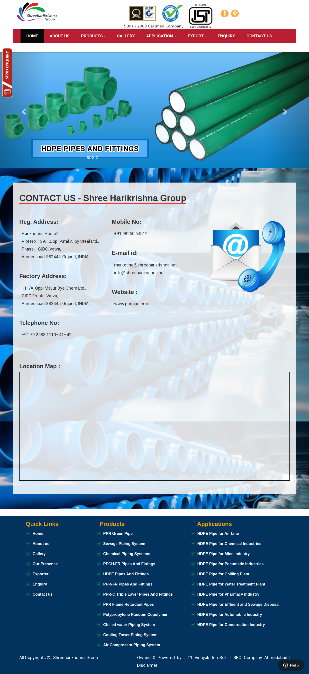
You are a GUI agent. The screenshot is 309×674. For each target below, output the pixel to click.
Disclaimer (147, 665)
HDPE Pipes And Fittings (126, 574)
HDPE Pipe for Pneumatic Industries (230, 564)
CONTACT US (259, 36)
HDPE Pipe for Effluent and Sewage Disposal (238, 604)
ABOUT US (60, 36)
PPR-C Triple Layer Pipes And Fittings (138, 594)
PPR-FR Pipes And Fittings (128, 584)
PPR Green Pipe (118, 533)
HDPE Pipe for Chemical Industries (229, 544)
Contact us (43, 594)
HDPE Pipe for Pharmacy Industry (228, 594)
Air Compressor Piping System (131, 645)
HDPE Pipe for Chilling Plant (223, 574)
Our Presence (45, 564)
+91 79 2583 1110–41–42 (46, 334)
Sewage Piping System (124, 544)
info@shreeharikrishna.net (139, 272)
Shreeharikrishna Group (75, 657)
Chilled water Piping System (129, 625)
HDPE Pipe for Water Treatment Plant (231, 584)
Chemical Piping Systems (126, 554)
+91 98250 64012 (130, 233)
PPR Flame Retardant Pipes (128, 604)
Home (32, 36)
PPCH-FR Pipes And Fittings (129, 564)
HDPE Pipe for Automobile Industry (229, 615)
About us (41, 544)
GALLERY (126, 36)
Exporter (41, 574)
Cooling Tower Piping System (130, 635)
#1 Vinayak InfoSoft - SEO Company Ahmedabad (237, 657)
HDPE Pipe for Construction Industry (231, 625)
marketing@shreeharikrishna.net (145, 264)
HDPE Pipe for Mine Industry (223, 554)
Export (197, 36)
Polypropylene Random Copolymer (135, 615)
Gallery (39, 554)
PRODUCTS (93, 36)
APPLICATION (161, 36)
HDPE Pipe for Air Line (218, 533)
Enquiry (226, 36)
